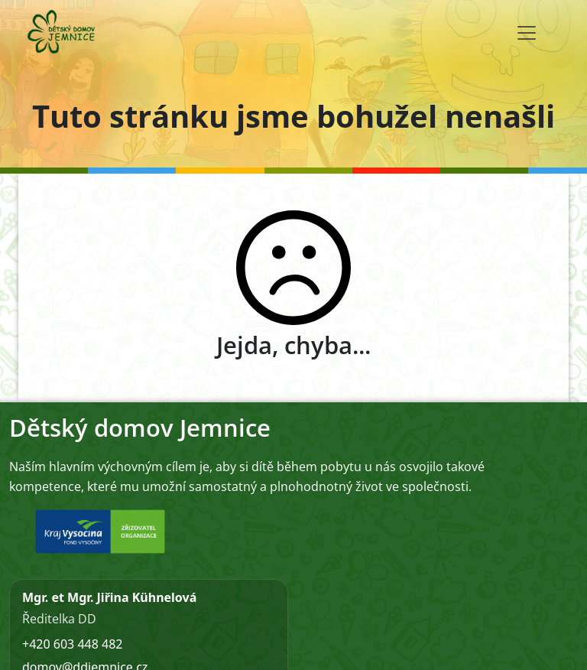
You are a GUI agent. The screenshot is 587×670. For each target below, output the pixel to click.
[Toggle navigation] (526, 32)
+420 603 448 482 (72, 644)
